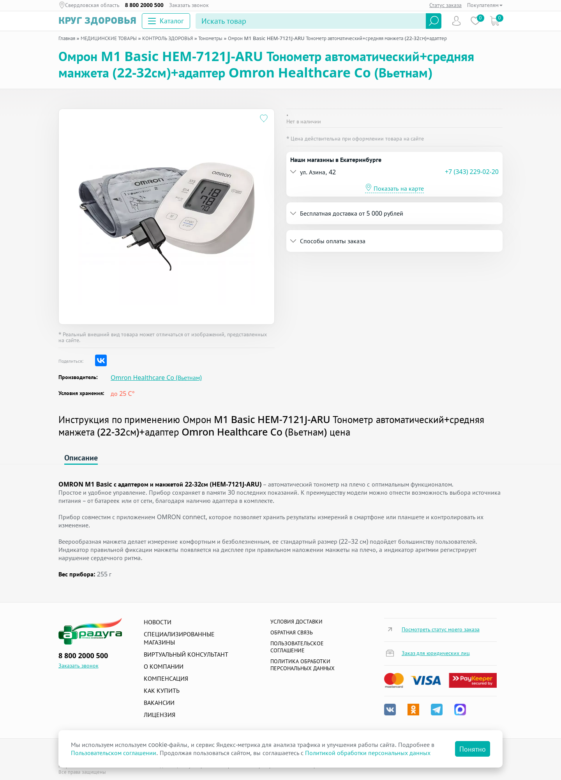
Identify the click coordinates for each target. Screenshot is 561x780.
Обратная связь (291, 632)
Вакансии (159, 702)
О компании (163, 666)
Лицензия (159, 714)
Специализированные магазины (179, 638)
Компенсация (166, 678)
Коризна (494, 21)
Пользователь (456, 21)
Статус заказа (445, 5)
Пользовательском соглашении (113, 752)
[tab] (394, 172)
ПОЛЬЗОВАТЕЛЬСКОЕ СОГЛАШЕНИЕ (297, 646)
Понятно (472, 749)
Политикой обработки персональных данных (367, 752)
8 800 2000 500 (144, 5)
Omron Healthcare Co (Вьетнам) (156, 378)
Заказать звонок (189, 5)
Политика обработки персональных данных (302, 664)
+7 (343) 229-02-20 (472, 171)
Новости (157, 622)
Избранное (475, 21)
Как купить (162, 690)
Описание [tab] (81, 457)
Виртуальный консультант (186, 654)
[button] (367, 172)
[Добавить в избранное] (264, 119)
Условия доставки (296, 621)
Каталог (166, 20)
